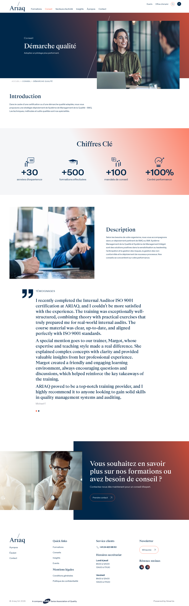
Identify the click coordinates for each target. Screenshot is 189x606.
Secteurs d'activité (64, 9)
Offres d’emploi (161, 4)
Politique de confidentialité (65, 581)
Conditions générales (63, 575)
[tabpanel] (101, 351)
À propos (13, 547)
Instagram (147, 567)
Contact (102, 9)
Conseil (48, 9)
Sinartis (170, 601)
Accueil (16, 81)
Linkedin (141, 567)
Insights (80, 9)
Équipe (12, 552)
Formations (36, 9)
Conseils (57, 552)
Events (149, 4)
